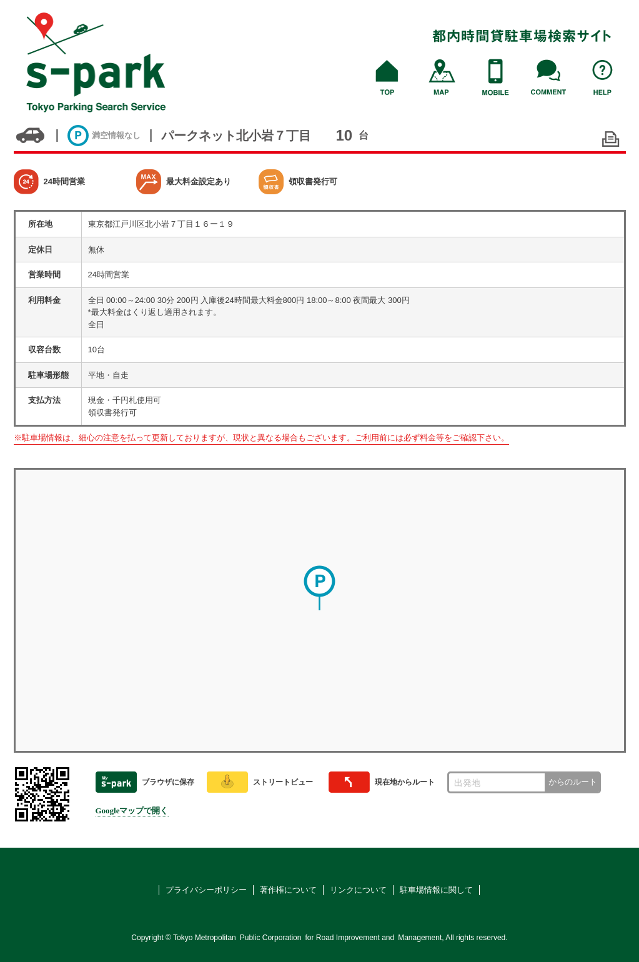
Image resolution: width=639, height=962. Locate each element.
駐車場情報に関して (436, 890)
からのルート (572, 781)
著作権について (288, 890)
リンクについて (358, 890)
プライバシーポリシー (206, 890)
